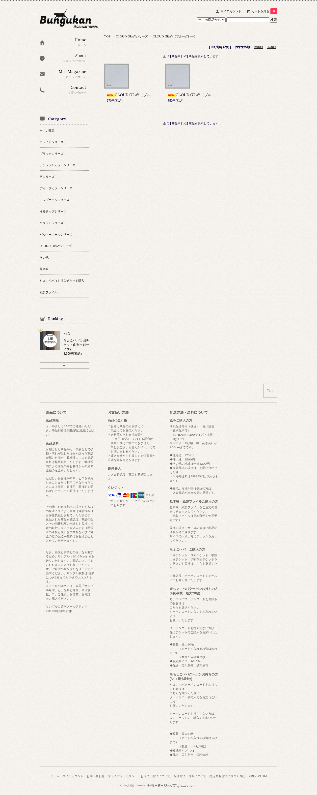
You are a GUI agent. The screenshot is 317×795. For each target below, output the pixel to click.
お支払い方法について (155, 776)
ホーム (55, 776)
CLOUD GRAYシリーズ (132, 36)
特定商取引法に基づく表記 (227, 776)
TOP (107, 36)
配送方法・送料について (190, 776)
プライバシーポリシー (122, 776)
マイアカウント (230, 11)
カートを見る (264, 11)
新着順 (271, 47)
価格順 (258, 47)
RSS (251, 776)
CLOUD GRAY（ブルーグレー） (175, 36)
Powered (167, 785)
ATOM (262, 776)
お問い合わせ (96, 776)
